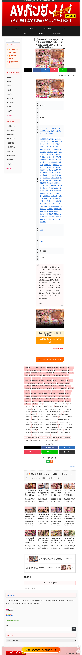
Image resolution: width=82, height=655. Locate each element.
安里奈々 (57, 154)
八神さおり (46, 203)
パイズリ (43, 131)
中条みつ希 (46, 188)
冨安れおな (49, 180)
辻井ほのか (46, 196)
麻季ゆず (46, 175)
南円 (55, 152)
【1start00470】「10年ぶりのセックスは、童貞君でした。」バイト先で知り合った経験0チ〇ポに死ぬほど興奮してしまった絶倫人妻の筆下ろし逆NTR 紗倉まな (41, 602)
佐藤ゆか (43, 193)
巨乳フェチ (45, 378)
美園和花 (56, 165)
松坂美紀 (50, 214)
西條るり (43, 141)
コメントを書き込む (50, 583)
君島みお (39, 375)
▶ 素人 (9, 81)
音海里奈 (40, 401)
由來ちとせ (58, 209)
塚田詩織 (51, 216)
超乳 (52, 131)
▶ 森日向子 (10, 151)
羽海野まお (46, 178)
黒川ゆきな (50, 144)
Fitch (41, 230)
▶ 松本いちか (11, 126)
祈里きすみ (58, 180)
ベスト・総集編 (48, 133)
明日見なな (43, 216)
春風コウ (58, 147)
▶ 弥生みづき (11, 139)
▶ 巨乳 (9, 86)
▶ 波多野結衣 (11, 147)
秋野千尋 (51, 219)
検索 (7, 625)
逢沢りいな (52, 172)
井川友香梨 (50, 147)
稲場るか (47, 206)
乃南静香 (53, 175)
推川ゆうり (58, 170)
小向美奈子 (65, 375)
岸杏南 (58, 167)
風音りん (59, 216)
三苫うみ (54, 203)
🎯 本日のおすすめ (12, 63)
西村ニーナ (35, 398)
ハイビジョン (44, 128)
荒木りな (50, 183)
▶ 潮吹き (10, 111)
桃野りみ (43, 147)
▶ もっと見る (9, 115)
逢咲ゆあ (43, 211)
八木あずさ (49, 154)
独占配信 (53, 128)
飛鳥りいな (61, 401)
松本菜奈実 (55, 206)
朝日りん (43, 157)
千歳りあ (54, 196)
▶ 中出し (10, 77)
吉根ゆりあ (50, 157)
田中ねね (41, 391)
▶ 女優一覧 (8, 168)
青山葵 (58, 219)
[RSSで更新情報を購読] (51, 461)
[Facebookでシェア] (37, 70)
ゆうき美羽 (55, 178)
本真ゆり (43, 170)
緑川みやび (50, 193)
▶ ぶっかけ (10, 102)
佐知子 (58, 144)
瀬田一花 (43, 149)
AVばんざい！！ (12, 595)
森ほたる (43, 214)
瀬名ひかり (43, 219)
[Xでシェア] (28, 70)
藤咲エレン (58, 214)
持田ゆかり (58, 191)
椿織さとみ (28, 388)
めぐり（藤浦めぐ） (53, 141)
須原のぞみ (47, 165)
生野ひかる (50, 201)
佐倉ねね (64, 370)
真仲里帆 (54, 391)
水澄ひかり (42, 388)
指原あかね (43, 159)
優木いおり (49, 191)
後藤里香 (50, 170)
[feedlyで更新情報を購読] (48, 461)
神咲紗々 (43, 201)
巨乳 (48, 131)
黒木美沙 (51, 159)
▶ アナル (10, 107)
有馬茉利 (59, 157)
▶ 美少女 (10, 94)
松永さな (43, 152)
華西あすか (55, 188)
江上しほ (49, 388)
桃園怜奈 (43, 183)
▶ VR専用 (10, 98)
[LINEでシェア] (63, 70)
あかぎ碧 (31, 367)
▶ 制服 (9, 90)
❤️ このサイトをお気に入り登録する (50, 359)
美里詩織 (54, 162)
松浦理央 (43, 222)
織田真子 (50, 211)
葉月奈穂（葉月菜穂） (47, 139)
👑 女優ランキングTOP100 (12, 50)
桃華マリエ (58, 211)
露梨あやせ (58, 149)
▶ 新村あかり (11, 155)
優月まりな (56, 198)
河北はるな (56, 388)
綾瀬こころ (47, 198)
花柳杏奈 (50, 149)
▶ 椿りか (10, 164)
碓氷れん (50, 152)
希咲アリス (52, 378)
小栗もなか (46, 162)
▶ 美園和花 (10, 134)
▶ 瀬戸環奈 (10, 130)
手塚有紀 (50, 209)
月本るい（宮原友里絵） (30, 383)
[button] (71, 70)
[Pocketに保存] (54, 70)
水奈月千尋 (50, 167)
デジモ (59, 128)
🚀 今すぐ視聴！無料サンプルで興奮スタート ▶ (41, 650)
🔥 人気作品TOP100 (12, 57)
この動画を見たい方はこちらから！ (50, 340)
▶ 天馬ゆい (10, 159)
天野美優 (53, 185)
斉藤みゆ (49, 380)
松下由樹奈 (43, 172)
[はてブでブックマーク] (45, 70)
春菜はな (58, 139)
